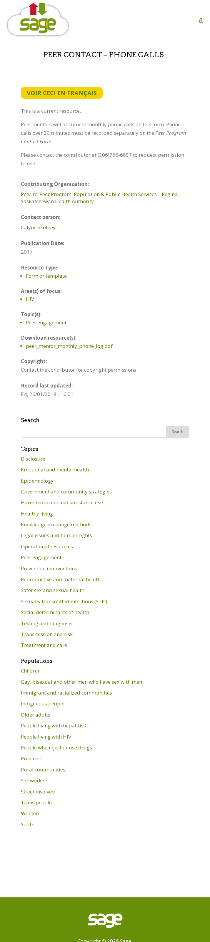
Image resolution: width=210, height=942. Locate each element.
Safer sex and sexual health (52, 590)
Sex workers (35, 780)
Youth (27, 824)
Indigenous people (42, 703)
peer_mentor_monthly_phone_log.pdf (69, 346)
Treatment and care (44, 645)
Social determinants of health (55, 612)
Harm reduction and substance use (62, 502)
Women (30, 813)
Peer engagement (46, 322)
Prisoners (32, 758)
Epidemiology (37, 480)
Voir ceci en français (62, 93)
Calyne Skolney (38, 227)
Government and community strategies (66, 491)
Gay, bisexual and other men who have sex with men (81, 681)
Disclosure (33, 458)
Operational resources (47, 546)
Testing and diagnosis (46, 623)
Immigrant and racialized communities (66, 692)
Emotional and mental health (55, 469)
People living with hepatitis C (54, 725)
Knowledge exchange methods (56, 524)
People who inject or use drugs (56, 747)
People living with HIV (46, 736)
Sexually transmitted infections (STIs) (64, 601)
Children (31, 670)
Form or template (46, 275)
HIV (30, 299)
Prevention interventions (49, 568)
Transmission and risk (47, 634)
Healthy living (37, 513)
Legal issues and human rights (56, 535)
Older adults (35, 714)
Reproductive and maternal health (61, 579)
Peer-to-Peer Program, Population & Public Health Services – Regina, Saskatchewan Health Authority (100, 198)
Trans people (36, 802)
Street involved (38, 791)
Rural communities (43, 769)
